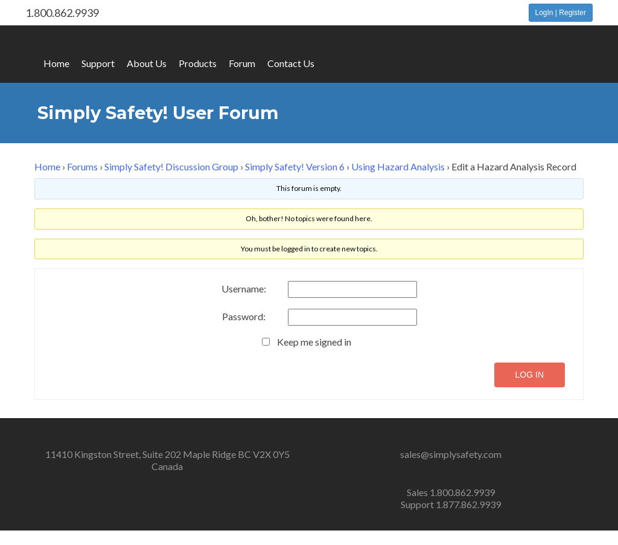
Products (198, 63)
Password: (244, 316)
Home (56, 63)
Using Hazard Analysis (398, 166)
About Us (147, 63)
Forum (242, 63)
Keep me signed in (314, 342)
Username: (243, 288)
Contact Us (290, 63)
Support (98, 63)
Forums (82, 166)
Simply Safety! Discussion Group (171, 166)
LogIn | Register (561, 12)
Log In (529, 374)
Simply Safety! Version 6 (295, 166)
